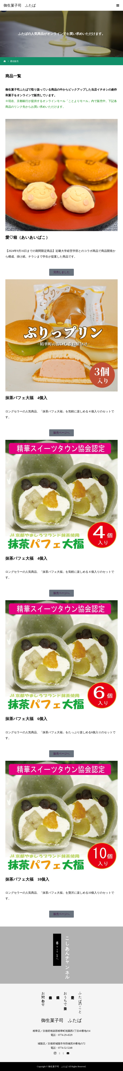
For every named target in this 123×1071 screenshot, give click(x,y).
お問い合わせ (43, 997)
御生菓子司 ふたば (20, 5)
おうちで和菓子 (65, 997)
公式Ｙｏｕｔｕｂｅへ (57, 950)
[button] (61, 272)
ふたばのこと (80, 1001)
